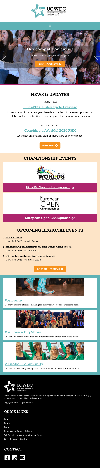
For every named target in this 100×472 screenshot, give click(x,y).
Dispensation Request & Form (18, 431)
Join (6, 419)
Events (7, 427)
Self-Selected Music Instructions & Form (23, 435)
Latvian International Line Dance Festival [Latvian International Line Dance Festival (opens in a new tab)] (30, 256)
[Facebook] (7, 458)
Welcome (13, 300)
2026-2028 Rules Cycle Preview (50, 107)
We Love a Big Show (23, 332)
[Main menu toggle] (49, 25)
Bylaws (40, 398)
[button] (47, 80)
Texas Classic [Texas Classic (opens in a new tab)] (14, 237)
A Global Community (24, 364)
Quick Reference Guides (15, 439)
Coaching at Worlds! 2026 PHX (50, 130)
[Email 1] (22, 458)
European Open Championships (50, 218)
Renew (7, 423)
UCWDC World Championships (50, 187)
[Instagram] (15, 458)
